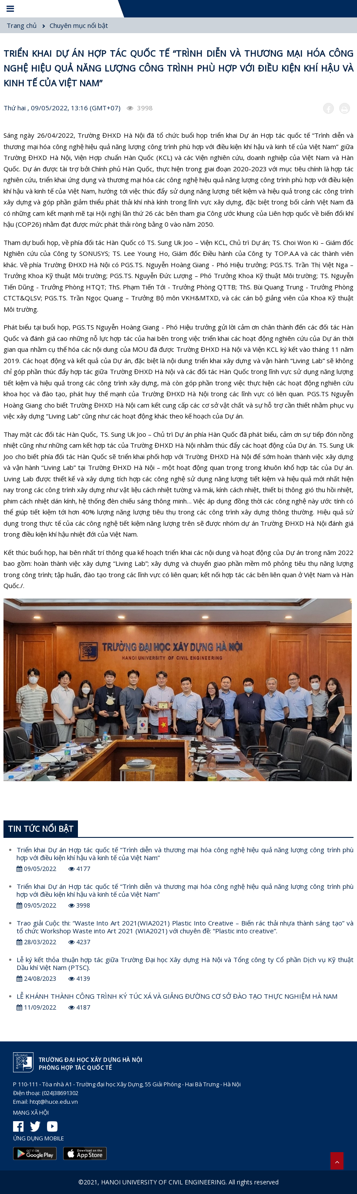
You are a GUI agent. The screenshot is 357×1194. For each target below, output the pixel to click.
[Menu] (11, 8)
